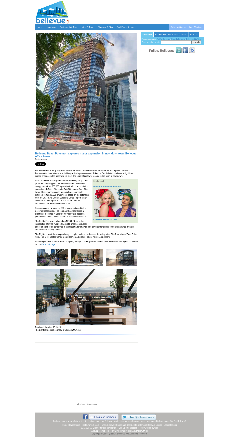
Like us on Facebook (128, 428)
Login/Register (195, 27)
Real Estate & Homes (126, 27)
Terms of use (125, 431)
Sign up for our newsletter (104, 428)
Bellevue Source (178, 27)
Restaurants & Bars (68, 27)
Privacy (114, 431)
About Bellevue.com (100, 431)
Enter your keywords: (166, 42)
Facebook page (48, 244)
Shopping (120, 425)
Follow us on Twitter (149, 428)
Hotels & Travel (87, 27)
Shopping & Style (105, 27)
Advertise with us (140, 431)
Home (39, 27)
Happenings (51, 27)
